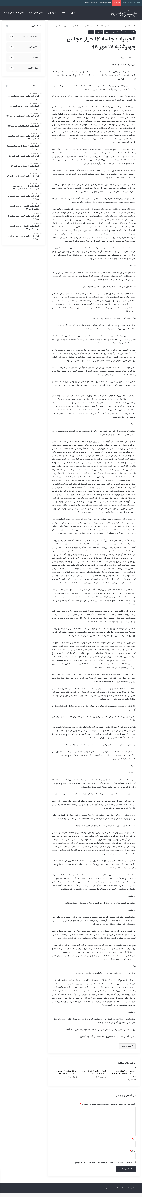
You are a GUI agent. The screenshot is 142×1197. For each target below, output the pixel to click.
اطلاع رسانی (38, 12)
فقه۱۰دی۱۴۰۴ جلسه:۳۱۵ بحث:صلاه (98, 2)
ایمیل (133, 1154)
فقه (63, 12)
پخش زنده (20, 12)
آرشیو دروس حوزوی (122, 30)
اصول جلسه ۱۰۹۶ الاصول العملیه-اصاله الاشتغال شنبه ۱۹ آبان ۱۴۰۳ (124, 1078)
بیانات (29, 12)
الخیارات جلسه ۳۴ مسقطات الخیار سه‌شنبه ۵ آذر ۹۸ (66, 1076)
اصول (73, 12)
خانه (133, 30)
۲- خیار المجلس (96, 30)
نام (134, 1143)
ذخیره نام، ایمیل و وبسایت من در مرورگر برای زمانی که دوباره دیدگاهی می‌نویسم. (104, 1166)
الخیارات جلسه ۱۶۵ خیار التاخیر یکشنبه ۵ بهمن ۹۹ (94, 1076)
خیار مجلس (126, 1050)
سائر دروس (52, 12)
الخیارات (106, 30)
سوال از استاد (8, 12)
